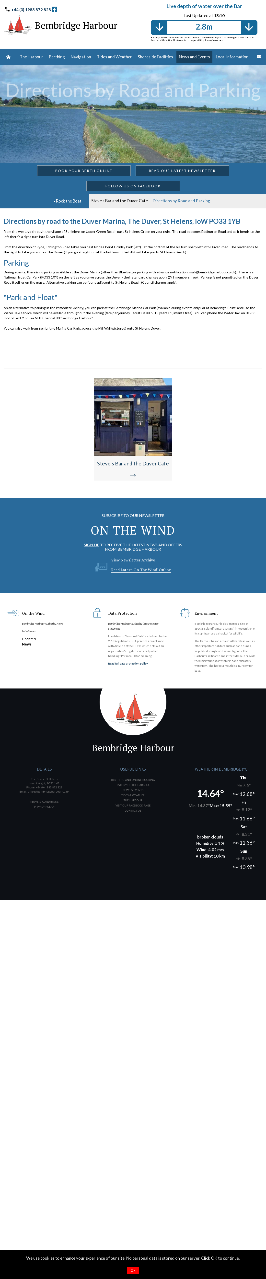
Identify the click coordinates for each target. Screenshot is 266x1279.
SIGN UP (91, 544)
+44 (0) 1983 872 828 (31, 9)
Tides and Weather (114, 56)
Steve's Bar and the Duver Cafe (119, 200)
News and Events (194, 56)
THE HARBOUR (133, 800)
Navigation (81, 56)
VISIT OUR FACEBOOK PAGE (133, 805)
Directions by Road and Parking (181, 200)
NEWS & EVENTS (133, 790)
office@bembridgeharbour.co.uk (48, 791)
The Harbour (31, 56)
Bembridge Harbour (76, 25)
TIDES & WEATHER (133, 795)
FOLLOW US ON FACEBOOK (133, 186)
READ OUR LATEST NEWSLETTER (182, 171)
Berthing (57, 56)
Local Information (232, 56)
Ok (132, 1270)
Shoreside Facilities (155, 56)
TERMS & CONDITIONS (44, 801)
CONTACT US (133, 810)
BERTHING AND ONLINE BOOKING (133, 780)
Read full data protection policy (128, 663)
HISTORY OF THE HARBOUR (133, 785)
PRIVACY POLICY (44, 806)
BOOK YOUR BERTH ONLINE (83, 171)
